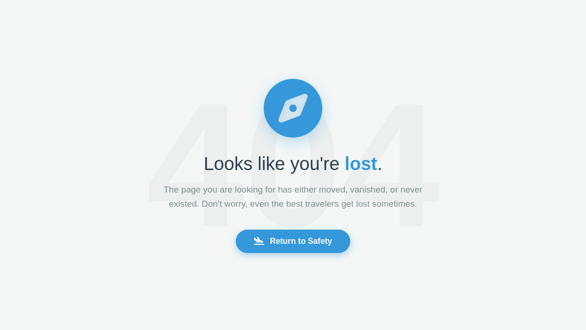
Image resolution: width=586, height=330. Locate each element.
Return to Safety (293, 241)
